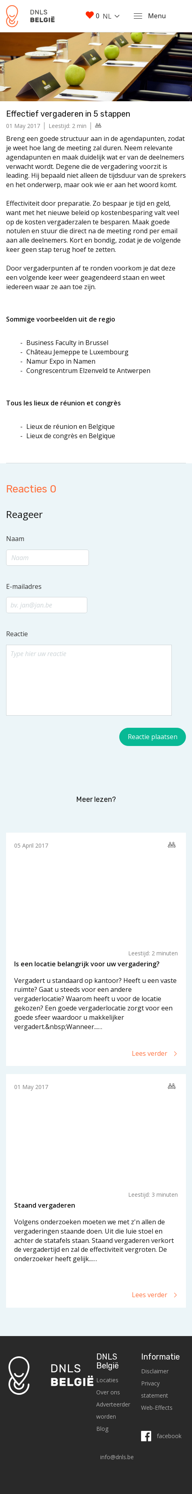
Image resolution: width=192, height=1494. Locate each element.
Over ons (108, 1392)
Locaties (107, 1380)
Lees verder (155, 1053)
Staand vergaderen (44, 1205)
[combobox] (112, 16)
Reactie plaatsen (152, 736)
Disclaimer (155, 1371)
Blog (102, 1428)
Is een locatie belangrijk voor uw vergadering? (87, 963)
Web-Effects (157, 1407)
